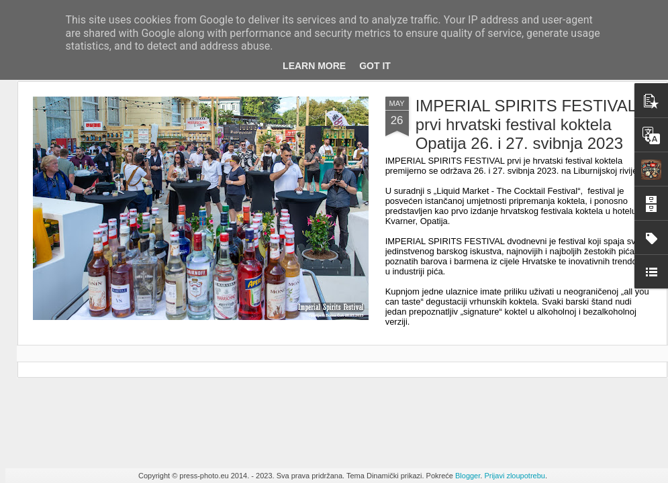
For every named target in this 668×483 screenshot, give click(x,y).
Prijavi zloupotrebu (514, 476)
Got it (375, 65)
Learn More (314, 65)
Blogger (467, 476)
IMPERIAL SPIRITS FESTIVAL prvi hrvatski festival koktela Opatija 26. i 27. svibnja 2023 (526, 124)
